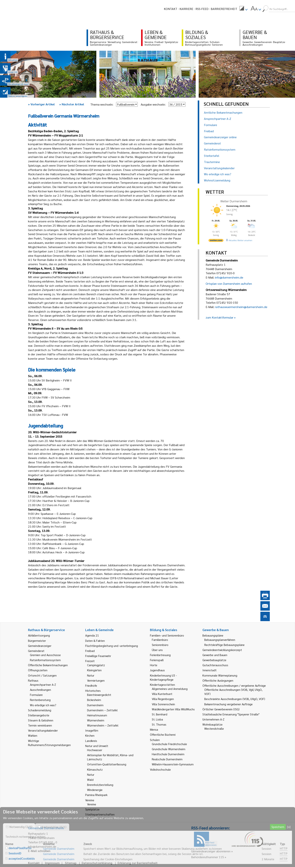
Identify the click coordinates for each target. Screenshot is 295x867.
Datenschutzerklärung (97, 863)
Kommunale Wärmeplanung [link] (219, 675)
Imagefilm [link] (91, 730)
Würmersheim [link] (95, 720)
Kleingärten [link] (94, 670)
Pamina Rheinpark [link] (96, 795)
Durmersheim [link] (95, 705)
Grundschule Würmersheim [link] (168, 749)
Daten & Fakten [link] (95, 641)
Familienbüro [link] (160, 640)
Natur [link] (90, 675)
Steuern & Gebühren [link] (40, 720)
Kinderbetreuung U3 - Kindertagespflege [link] (163, 677)
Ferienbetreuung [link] (160, 655)
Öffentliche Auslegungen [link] (217, 680)
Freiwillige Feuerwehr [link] (98, 656)
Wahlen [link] (32, 735)
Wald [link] (90, 780)
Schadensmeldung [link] (39, 710)
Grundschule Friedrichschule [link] (169, 744)
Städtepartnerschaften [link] (100, 814)
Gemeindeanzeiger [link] (39, 646)
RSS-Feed (201, 9)
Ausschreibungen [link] (40, 690)
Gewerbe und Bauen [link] (214, 655)
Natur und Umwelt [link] (96, 746)
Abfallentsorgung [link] (39, 635)
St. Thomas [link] (159, 724)
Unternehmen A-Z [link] (213, 719)
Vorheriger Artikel (41, 104)
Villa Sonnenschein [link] (163, 704)
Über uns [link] (157, 650)
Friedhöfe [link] (91, 685)
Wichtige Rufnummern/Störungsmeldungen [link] (49, 743)
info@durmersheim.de (229, 277)
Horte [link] (153, 665)
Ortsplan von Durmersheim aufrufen (229, 283)
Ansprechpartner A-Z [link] (43, 685)
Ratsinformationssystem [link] (45, 660)
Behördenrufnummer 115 (207, 857)
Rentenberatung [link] (40, 700)
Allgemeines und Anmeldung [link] (170, 689)
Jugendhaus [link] (157, 670)
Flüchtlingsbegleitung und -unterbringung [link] (111, 646)
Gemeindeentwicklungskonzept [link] (222, 650)
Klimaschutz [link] (95, 769)
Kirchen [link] (89, 735)
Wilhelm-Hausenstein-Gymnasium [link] (173, 764)
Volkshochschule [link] (160, 769)
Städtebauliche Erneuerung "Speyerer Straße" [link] (230, 714)
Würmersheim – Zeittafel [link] (102, 725)
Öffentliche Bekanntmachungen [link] (48, 665)
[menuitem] (243, 9)
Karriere (186, 9)
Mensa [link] (154, 729)
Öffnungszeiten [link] (37, 670)
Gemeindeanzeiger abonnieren (210, 851)
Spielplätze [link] (92, 809)
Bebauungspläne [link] (212, 635)
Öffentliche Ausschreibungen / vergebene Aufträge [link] (234, 685)
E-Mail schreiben (39, 851)
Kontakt (170, 9)
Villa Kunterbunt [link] (162, 694)
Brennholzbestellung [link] (100, 785)
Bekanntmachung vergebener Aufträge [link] (228, 704)
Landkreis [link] (91, 741)
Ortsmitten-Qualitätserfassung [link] (106, 764)
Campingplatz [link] (96, 665)
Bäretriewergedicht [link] (99, 695)
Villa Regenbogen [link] (163, 699)
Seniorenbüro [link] (160, 645)
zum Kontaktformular (219, 317)
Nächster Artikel (71, 104)
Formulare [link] (36, 695)
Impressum (52, 863)
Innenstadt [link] (209, 670)
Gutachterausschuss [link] (215, 665)
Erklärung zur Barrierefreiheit (138, 863)
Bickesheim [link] (94, 700)
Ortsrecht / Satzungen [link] (42, 675)
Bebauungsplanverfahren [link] (219, 640)
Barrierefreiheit (224, 9)
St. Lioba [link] (157, 719)
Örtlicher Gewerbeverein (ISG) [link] (220, 709)
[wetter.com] (216, 241)
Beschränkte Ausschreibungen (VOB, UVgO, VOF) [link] (234, 699)
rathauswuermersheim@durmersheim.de (241, 307)
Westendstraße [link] (214, 728)
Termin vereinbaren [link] (40, 725)
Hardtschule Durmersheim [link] (168, 754)
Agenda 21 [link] (92, 635)
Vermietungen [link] (96, 680)
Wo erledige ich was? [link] (43, 705)
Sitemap (70, 863)
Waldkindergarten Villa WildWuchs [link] (173, 709)
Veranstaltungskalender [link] (43, 730)
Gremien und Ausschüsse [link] (45, 655)
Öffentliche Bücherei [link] (163, 734)
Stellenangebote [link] (38, 715)
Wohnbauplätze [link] (212, 724)
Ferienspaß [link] (157, 660)
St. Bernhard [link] (159, 714)
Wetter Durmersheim (233, 201)
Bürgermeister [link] (37, 641)
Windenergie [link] (95, 790)
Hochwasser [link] (94, 750)
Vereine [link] (91, 804)
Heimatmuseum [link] (97, 715)
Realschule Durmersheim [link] (167, 759)
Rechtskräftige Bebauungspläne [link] (224, 645)
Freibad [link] (90, 651)
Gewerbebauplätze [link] (214, 660)
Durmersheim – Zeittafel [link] (102, 710)
